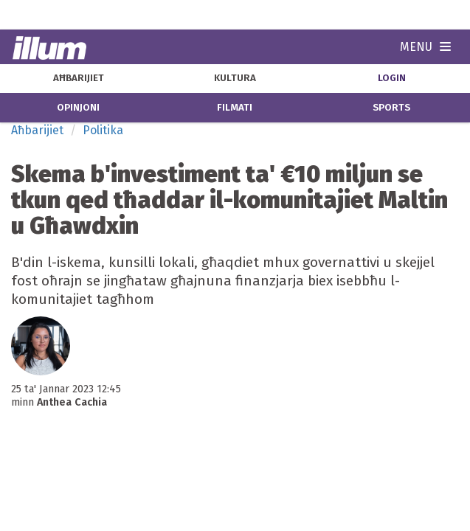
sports (391, 108)
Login (392, 78)
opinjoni (78, 108)
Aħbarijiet (37, 130)
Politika (103, 130)
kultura (235, 78)
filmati (234, 108)
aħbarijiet (78, 78)
